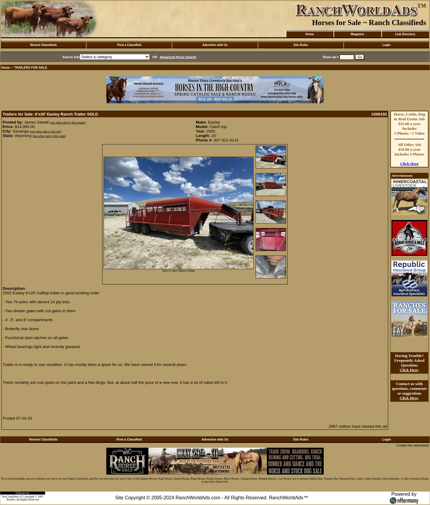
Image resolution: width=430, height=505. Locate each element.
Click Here (409, 163)
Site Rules (301, 45)
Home (309, 34)
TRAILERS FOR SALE (30, 67)
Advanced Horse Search (178, 57)
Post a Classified (129, 45)
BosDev (11, 499)
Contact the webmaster (412, 445)
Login (387, 45)
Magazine (357, 34)
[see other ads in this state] (49, 136)
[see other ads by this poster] (68, 122)
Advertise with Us (215, 45)
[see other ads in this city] (45, 131)
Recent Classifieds (43, 45)
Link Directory (405, 34)
